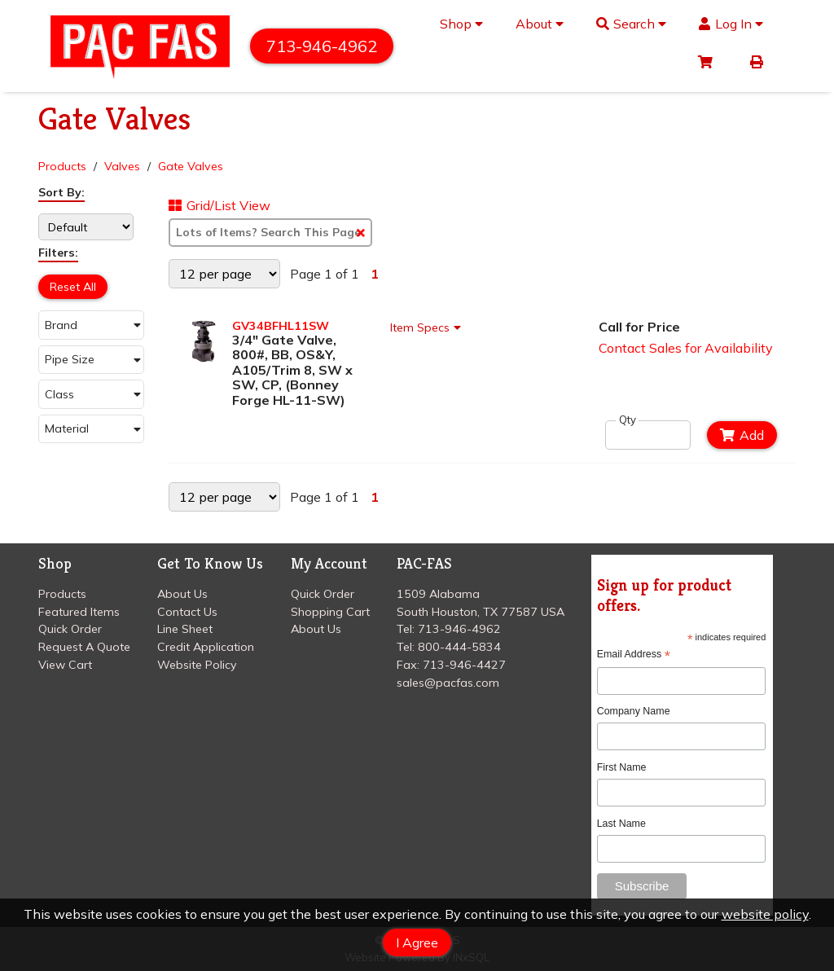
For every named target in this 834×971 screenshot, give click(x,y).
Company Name (633, 711)
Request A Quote (84, 646)
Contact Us (187, 611)
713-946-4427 (464, 664)
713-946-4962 (321, 46)
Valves (122, 166)
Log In (731, 23)
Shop (461, 23)
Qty (627, 420)
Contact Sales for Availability (686, 348)
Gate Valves (190, 166)
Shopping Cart (330, 611)
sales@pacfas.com (448, 682)
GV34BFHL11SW (280, 326)
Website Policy (197, 664)
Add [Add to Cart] (742, 435)
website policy (765, 914)
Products (62, 166)
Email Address (633, 654)
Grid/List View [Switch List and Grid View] (219, 205)
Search (631, 23)
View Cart (65, 664)
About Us (182, 594)
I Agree (417, 942)
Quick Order (70, 629)
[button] (91, 324)
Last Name (621, 823)
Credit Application (205, 646)
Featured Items (79, 611)
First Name (622, 767)
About (540, 23)
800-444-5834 (459, 646)
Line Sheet (185, 629)
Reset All (73, 286)
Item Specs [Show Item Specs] (427, 327)
